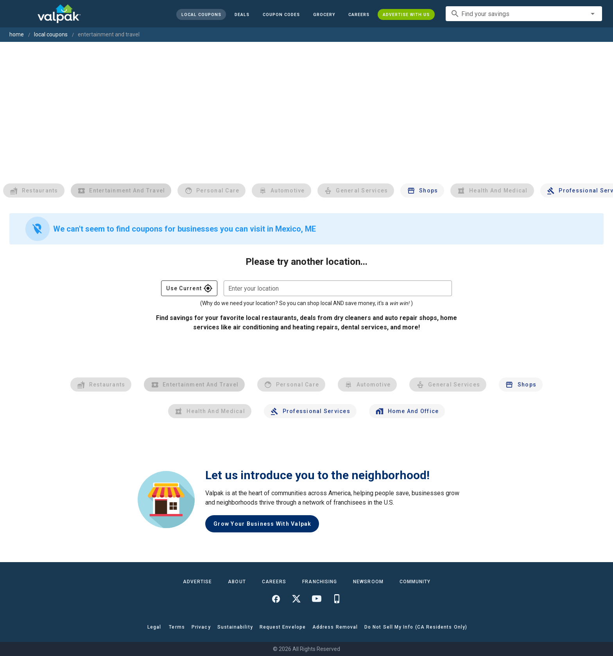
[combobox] (524, 13)
